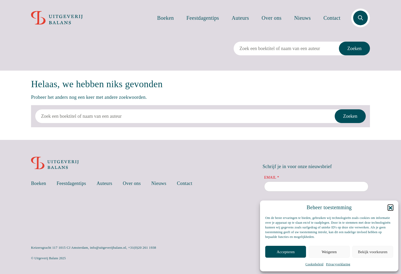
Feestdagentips (203, 18)
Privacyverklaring (338, 264)
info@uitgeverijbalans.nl (108, 247)
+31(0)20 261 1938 (142, 247)
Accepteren (286, 252)
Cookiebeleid (314, 264)
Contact (331, 18)
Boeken (165, 18)
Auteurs (240, 18)
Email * (271, 177)
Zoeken (354, 48)
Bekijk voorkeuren (372, 252)
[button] (390, 207)
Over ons (272, 18)
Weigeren (329, 252)
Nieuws (302, 18)
